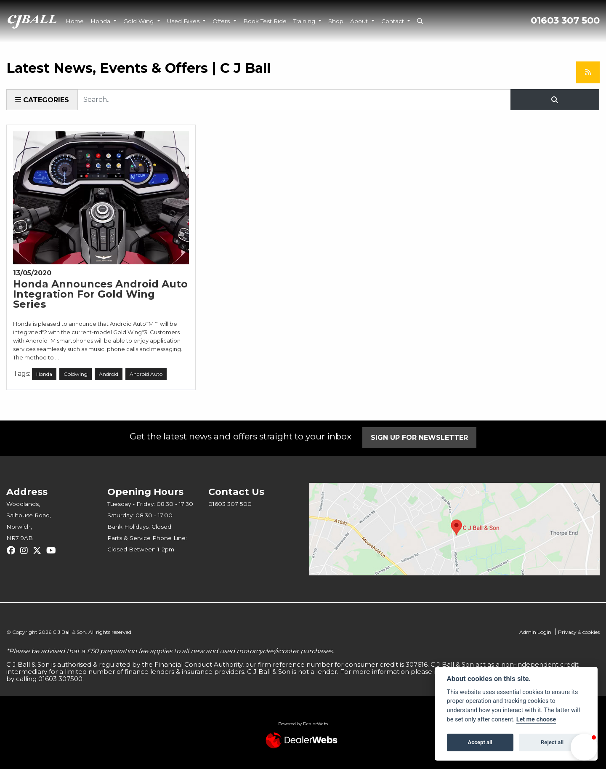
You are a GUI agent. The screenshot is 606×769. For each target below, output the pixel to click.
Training (305, 21)
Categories (42, 100)
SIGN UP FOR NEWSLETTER (419, 438)
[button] (584, 747)
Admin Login (535, 632)
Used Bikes (184, 21)
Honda (101, 21)
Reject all (552, 742)
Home (75, 21)
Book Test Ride (265, 21)
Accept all (480, 742)
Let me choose (536, 719)
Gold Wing (139, 21)
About (359, 21)
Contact (393, 21)
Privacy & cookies (579, 632)
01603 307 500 (565, 20)
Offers (222, 21)
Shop (335, 21)
